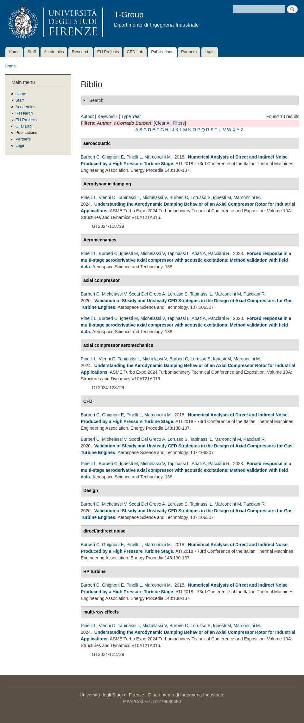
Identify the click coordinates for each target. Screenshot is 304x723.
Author (87, 116)
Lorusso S (201, 197)
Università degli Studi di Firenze (112, 694)
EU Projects (108, 51)
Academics (54, 51)
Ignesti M (222, 197)
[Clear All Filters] (170, 123)
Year (136, 116)
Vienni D (107, 197)
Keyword (106, 116)
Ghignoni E (113, 156)
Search (96, 100)
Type (126, 116)
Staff (32, 51)
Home (14, 51)
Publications (162, 51)
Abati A (199, 253)
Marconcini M (157, 156)
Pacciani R (218, 253)
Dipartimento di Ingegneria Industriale (186, 694)
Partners (189, 51)
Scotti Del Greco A (147, 293)
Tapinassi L (129, 197)
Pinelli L (134, 156)
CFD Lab (135, 51)
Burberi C (90, 156)
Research (81, 51)
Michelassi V (154, 197)
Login (210, 51)
